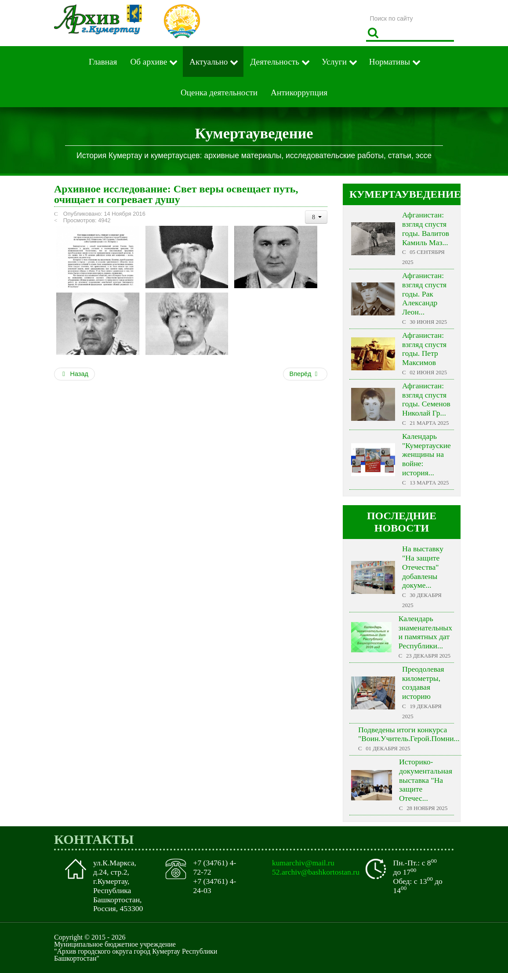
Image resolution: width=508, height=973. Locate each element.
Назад (74, 373)
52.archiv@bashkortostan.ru (315, 872)
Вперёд (304, 373)
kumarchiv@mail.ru (303, 862)
